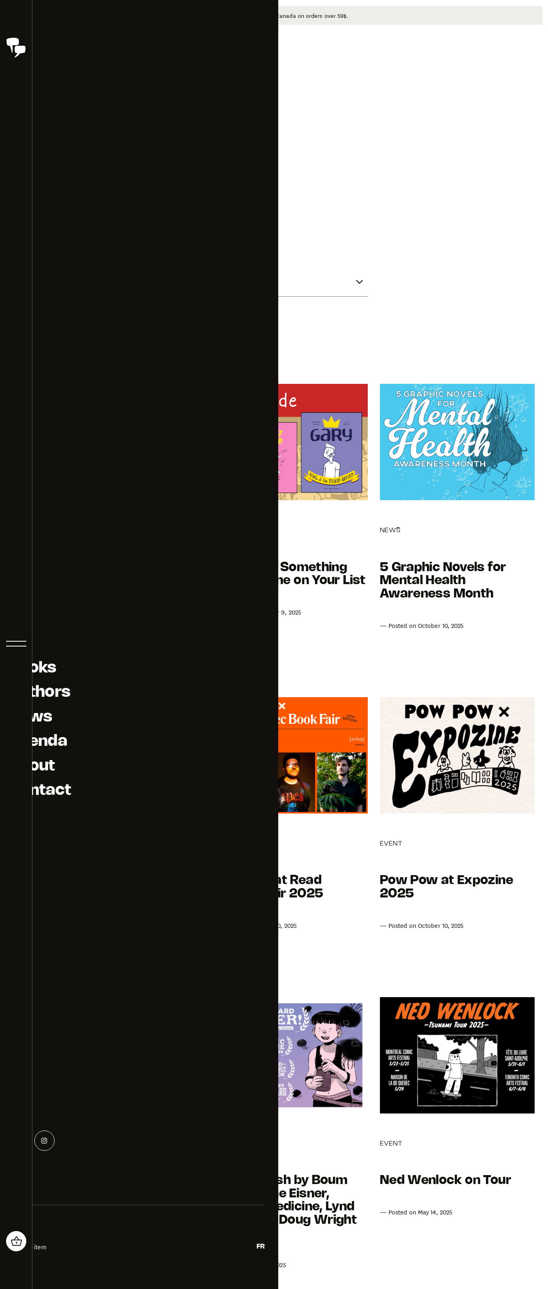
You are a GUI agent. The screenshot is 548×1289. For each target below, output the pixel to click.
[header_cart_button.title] (16, 1241)
